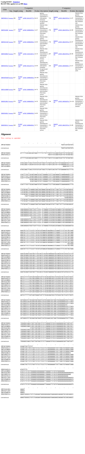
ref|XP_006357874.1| (64, 18)
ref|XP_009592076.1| (64, 101)
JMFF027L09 (4, 42)
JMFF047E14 (4, 66)
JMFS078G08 (5, 77)
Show (25, 4)
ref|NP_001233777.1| (28, 18)
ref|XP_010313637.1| (28, 54)
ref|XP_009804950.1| (28, 30)
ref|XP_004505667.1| (64, 66)
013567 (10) (20, 18)
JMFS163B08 (5, 89)
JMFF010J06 (4, 30)
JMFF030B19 (5, 54)
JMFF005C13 (5, 18)
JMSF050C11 (4, 125)
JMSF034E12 (4, 113)
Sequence (16, 2)
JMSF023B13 (5, 101)
